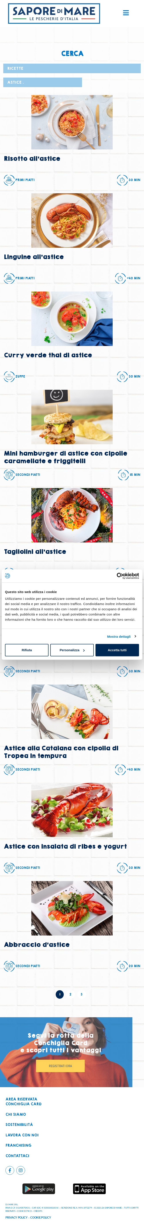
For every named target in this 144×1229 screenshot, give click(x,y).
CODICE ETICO (24, 1211)
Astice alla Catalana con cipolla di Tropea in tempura (61, 752)
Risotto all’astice (32, 158)
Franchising (18, 1145)
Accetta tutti (117, 650)
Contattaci (17, 1156)
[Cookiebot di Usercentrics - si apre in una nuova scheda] (120, 576)
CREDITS (38, 1211)
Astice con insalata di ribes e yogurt (65, 846)
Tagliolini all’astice (35, 551)
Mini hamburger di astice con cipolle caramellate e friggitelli (65, 457)
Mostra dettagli (119, 636)
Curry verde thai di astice (48, 355)
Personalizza (72, 650)
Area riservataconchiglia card (23, 1102)
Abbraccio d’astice (36, 944)
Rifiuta (27, 650)
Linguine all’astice (34, 257)
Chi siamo (15, 1114)
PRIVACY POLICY (16, 1217)
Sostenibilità (19, 1124)
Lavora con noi (22, 1135)
